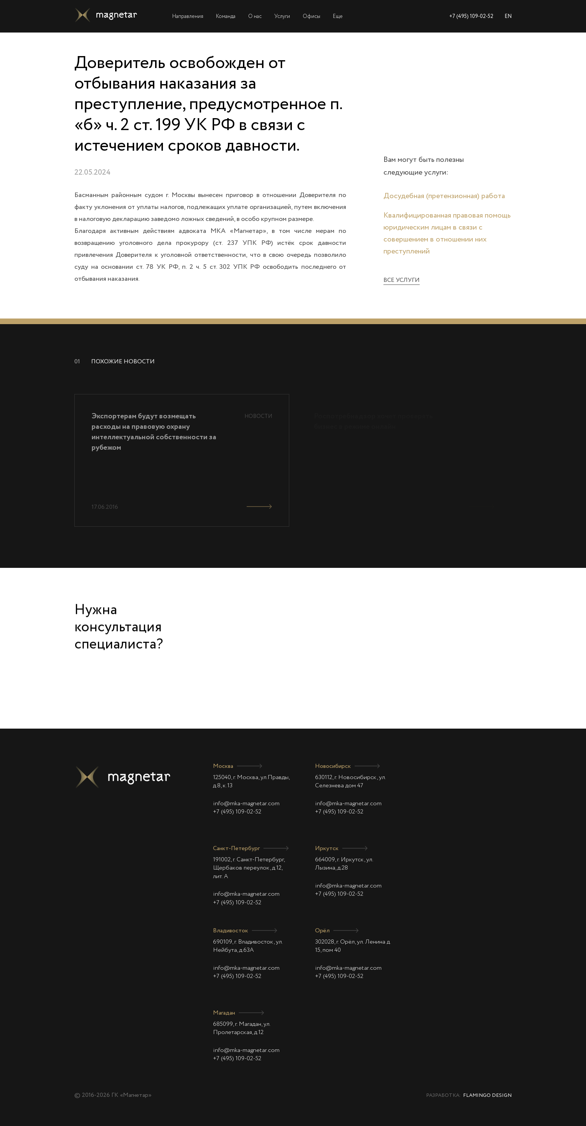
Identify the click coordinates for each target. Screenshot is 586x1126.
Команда (225, 16)
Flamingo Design (487, 1095)
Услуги (282, 16)
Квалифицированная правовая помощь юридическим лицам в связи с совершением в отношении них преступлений (447, 233)
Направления (187, 16)
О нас (255, 16)
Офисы (311, 16)
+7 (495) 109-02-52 (471, 16)
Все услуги (401, 280)
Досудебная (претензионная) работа (444, 196)
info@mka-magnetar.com (246, 804)
